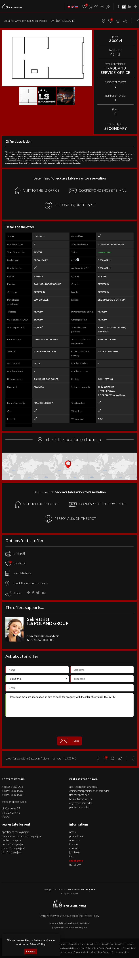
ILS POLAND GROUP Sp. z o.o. (81, 889)
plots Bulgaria (87, 948)
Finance (73, 844)
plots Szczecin (116, 944)
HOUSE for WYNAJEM (13, 844)
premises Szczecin (86, 944)
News (72, 831)
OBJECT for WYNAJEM (13, 848)
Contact (74, 848)
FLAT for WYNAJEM (11, 840)
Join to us (74, 852)
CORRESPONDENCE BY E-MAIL (97, 190)
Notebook (75, 864)
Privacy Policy (91, 915)
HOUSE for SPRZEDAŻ (80, 799)
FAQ (71, 856)
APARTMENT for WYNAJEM (15, 831)
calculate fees (18, 573)
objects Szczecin (102, 944)
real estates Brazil (89, 952)
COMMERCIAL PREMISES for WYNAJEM (21, 836)
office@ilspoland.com (14, 801)
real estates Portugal (121, 948)
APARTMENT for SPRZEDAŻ (83, 786)
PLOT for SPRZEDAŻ (79, 807)
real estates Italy (121, 952)
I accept (30, 951)
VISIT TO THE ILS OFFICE (37, 190)
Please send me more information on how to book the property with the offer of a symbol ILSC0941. (69, 705)
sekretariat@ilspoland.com (43, 636)
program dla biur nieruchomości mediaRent (70, 923)
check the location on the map (27, 583)
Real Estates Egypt (102, 948)
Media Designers (79, 927)
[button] (89, 33)
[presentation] (69, 726)
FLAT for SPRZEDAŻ (79, 794)
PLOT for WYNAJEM (11, 852)
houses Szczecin (69, 944)
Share (17, 593)
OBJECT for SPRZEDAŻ (80, 803)
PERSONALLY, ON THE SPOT (70, 205)
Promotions (76, 836)
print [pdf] (15, 553)
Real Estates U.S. (105, 952)
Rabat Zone (76, 860)
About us (74, 840)
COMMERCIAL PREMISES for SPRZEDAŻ (89, 790)
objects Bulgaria (73, 948)
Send (69, 741)
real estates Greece (72, 952)
